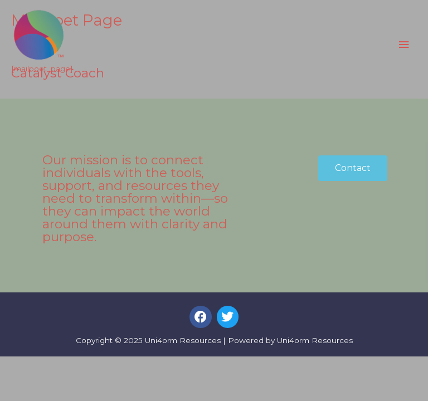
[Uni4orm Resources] (39, 35)
